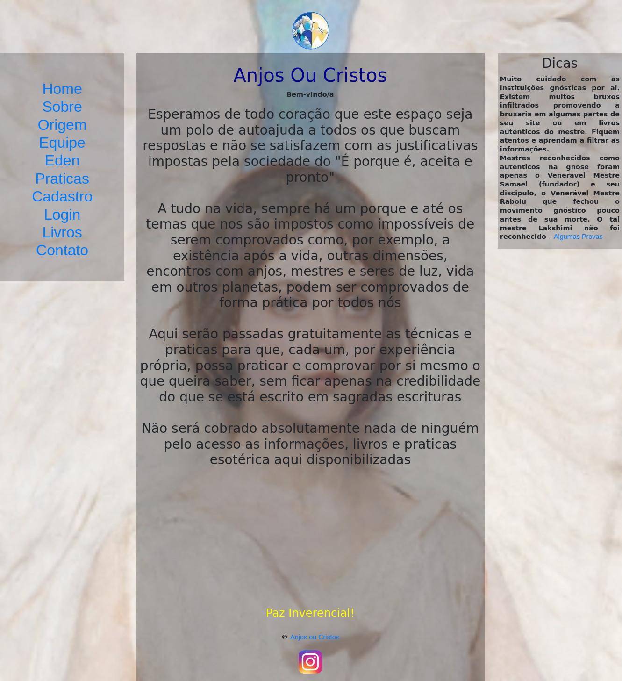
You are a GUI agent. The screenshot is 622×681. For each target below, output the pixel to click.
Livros (62, 232)
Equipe (62, 142)
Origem (62, 124)
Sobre (62, 106)
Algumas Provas (578, 236)
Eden (62, 160)
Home (62, 88)
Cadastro (62, 196)
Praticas (62, 178)
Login (62, 214)
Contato (62, 250)
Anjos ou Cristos (314, 637)
